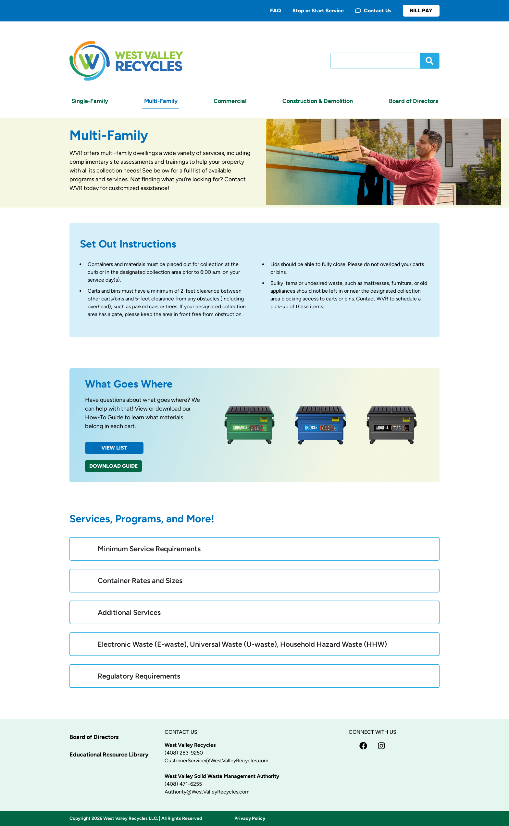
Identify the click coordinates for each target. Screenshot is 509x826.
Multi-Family (161, 101)
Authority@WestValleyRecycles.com (207, 792)
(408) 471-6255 (183, 784)
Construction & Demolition (317, 101)
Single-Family (89, 101)
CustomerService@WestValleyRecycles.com (216, 760)
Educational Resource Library (108, 754)
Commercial (230, 101)
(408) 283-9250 (184, 753)
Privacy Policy (249, 818)
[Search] (429, 61)
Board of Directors (413, 101)
